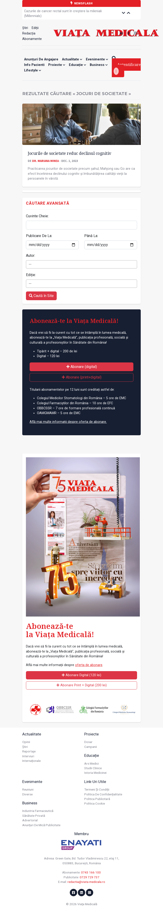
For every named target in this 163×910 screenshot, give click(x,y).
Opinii (26, 742)
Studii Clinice (93, 768)
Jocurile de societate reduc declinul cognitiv (69, 153)
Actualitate (72, 59)
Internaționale (31, 761)
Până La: (91, 236)
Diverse (27, 794)
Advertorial (30, 820)
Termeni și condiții (96, 789)
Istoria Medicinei (95, 772)
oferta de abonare (88, 665)
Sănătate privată (33, 815)
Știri (25, 28)
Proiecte (56, 65)
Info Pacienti (34, 65)
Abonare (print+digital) (81, 377)
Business (99, 65)
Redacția (28, 33)
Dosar (88, 742)
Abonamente (32, 39)
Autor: (30, 255)
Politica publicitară (97, 799)
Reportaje (29, 751)
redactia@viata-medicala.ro (86, 882)
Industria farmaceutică (37, 811)
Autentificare (127, 68)
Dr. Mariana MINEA (45, 161)
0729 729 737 (89, 877)
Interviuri (28, 756)
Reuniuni (28, 789)
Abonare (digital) (81, 367)
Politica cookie (94, 803)
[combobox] (81, 264)
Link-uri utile (95, 781)
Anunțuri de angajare (41, 59)
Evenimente (97, 59)
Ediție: (31, 275)
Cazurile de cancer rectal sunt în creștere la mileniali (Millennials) (63, 13)
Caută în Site (41, 296)
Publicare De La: (39, 236)
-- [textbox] (30, 264)
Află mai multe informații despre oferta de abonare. (68, 422)
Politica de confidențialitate (103, 794)
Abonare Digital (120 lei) (81, 675)
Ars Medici (91, 763)
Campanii (90, 747)
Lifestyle (32, 70)
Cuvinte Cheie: (37, 216)
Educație (77, 65)
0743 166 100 (91, 872)
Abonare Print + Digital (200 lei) (81, 685)
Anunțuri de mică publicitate (41, 825)
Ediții (35, 28)
